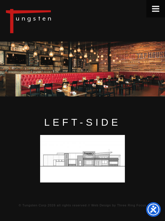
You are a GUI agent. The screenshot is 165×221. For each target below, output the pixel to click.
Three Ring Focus (131, 205)
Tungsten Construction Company (48, 20)
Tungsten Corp (34, 205)
